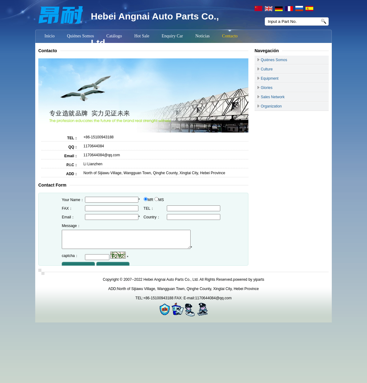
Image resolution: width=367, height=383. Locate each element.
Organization (271, 106)
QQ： (73, 147)
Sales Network (273, 97)
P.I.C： (72, 165)
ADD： (72, 174)
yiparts (258, 279)
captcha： (70, 259)
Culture (267, 69)
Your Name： (73, 200)
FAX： (67, 208)
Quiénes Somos (274, 60)
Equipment (269, 78)
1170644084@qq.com (101, 155)
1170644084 (93, 146)
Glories (266, 88)
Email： (71, 156)
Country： (152, 217)
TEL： (72, 138)
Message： (71, 226)
